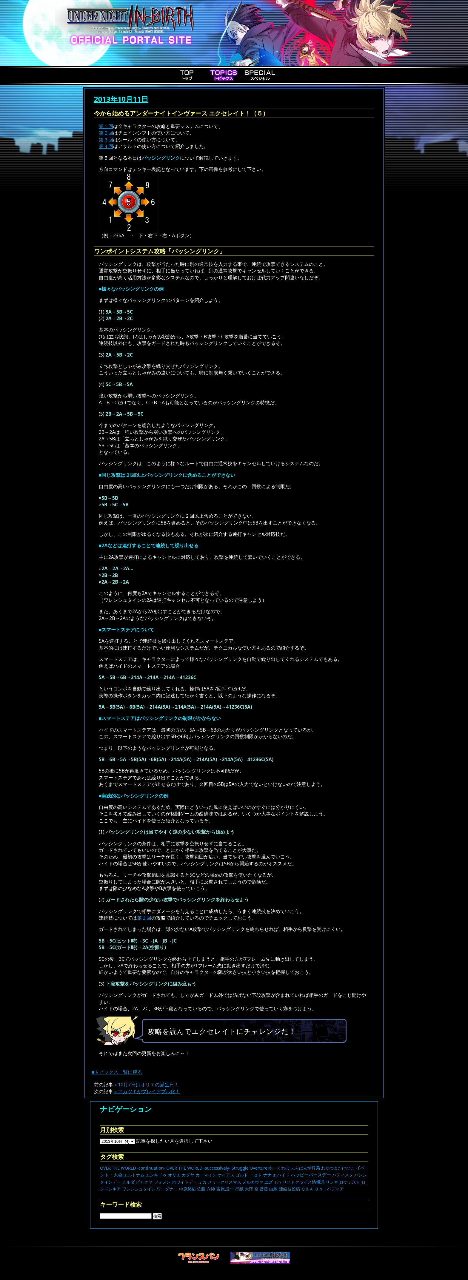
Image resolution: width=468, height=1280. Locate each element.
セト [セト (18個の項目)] (257, 1175)
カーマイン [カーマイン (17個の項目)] (205, 1175)
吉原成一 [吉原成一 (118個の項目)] (225, 1189)
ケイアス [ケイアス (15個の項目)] (226, 1175)
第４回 (106, 146)
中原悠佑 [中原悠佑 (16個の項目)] (187, 1189)
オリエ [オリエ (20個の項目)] (174, 1175)
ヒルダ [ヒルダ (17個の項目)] (128, 1182)
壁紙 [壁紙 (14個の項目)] (239, 1189)
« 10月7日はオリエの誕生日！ (146, 1084)
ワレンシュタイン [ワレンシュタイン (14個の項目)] (139, 1189)
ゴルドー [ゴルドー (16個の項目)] (243, 1175)
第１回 (106, 126)
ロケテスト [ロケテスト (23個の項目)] (349, 1182)
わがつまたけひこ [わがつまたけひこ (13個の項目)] (338, 1168)
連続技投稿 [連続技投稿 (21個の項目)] (289, 1189)
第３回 (106, 139)
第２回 (106, 132)
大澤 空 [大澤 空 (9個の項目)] (251, 1189)
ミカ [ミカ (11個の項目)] (202, 1182)
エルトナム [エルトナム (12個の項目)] (134, 1175)
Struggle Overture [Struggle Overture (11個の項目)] (249, 1168)
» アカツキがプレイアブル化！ (147, 1091)
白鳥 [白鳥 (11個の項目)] (273, 1189)
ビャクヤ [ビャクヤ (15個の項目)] (144, 1182)
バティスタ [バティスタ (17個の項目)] (342, 1175)
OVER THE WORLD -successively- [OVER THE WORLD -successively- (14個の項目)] (198, 1168)
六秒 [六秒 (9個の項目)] (211, 1189)
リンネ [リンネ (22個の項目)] (332, 1182)
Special (260, 75)
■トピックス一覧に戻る (117, 1072)
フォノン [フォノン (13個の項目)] (162, 1182)
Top (187, 75)
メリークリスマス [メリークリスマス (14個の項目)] (224, 1182)
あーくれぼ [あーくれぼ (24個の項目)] (279, 1168)
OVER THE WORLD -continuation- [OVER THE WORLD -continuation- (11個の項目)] (132, 1168)
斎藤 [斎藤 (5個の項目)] (264, 1189)
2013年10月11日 (121, 99)
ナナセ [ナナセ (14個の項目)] (269, 1175)
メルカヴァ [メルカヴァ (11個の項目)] (252, 1182)
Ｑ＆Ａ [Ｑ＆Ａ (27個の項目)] (307, 1189)
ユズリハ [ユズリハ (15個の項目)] (272, 1182)
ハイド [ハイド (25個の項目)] (283, 1175)
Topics (223, 75)
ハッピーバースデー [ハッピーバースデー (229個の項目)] (311, 1175)
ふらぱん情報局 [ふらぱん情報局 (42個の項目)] (305, 1168)
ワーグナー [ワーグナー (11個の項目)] (167, 1189)
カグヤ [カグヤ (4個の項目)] (188, 1175)
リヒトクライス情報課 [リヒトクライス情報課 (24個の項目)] (303, 1182)
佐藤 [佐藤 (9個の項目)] (201, 1189)
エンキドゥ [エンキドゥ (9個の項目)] (156, 1175)
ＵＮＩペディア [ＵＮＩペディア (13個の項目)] (329, 1189)
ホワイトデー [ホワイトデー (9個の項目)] (184, 1182)
